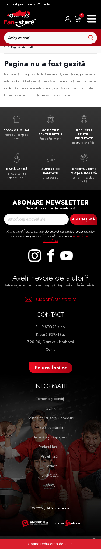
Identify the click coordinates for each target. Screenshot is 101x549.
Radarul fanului (50, 446)
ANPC (50, 485)
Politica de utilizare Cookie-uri (50, 418)
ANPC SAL (50, 475)
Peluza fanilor (51, 367)
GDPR (51, 408)
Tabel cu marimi (50, 427)
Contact (50, 466)
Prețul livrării (50, 456)
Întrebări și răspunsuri (50, 437)
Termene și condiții (50, 398)
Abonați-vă (83, 219)
